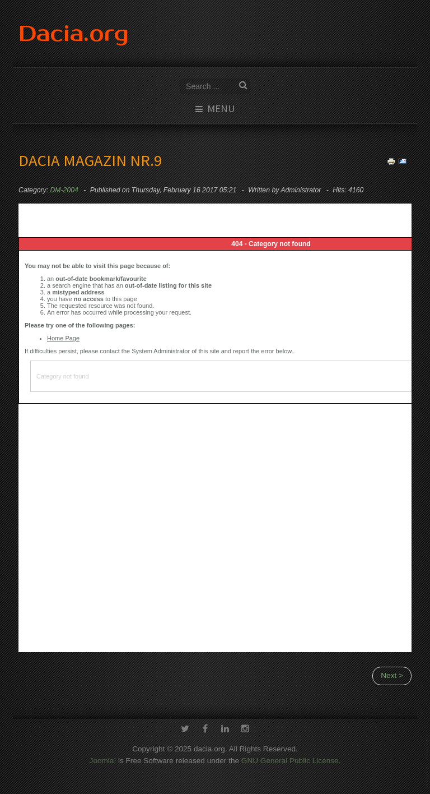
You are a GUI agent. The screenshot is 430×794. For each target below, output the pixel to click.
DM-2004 (64, 190)
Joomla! (103, 759)
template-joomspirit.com (428, 761)
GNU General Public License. (291, 759)
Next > (392, 675)
